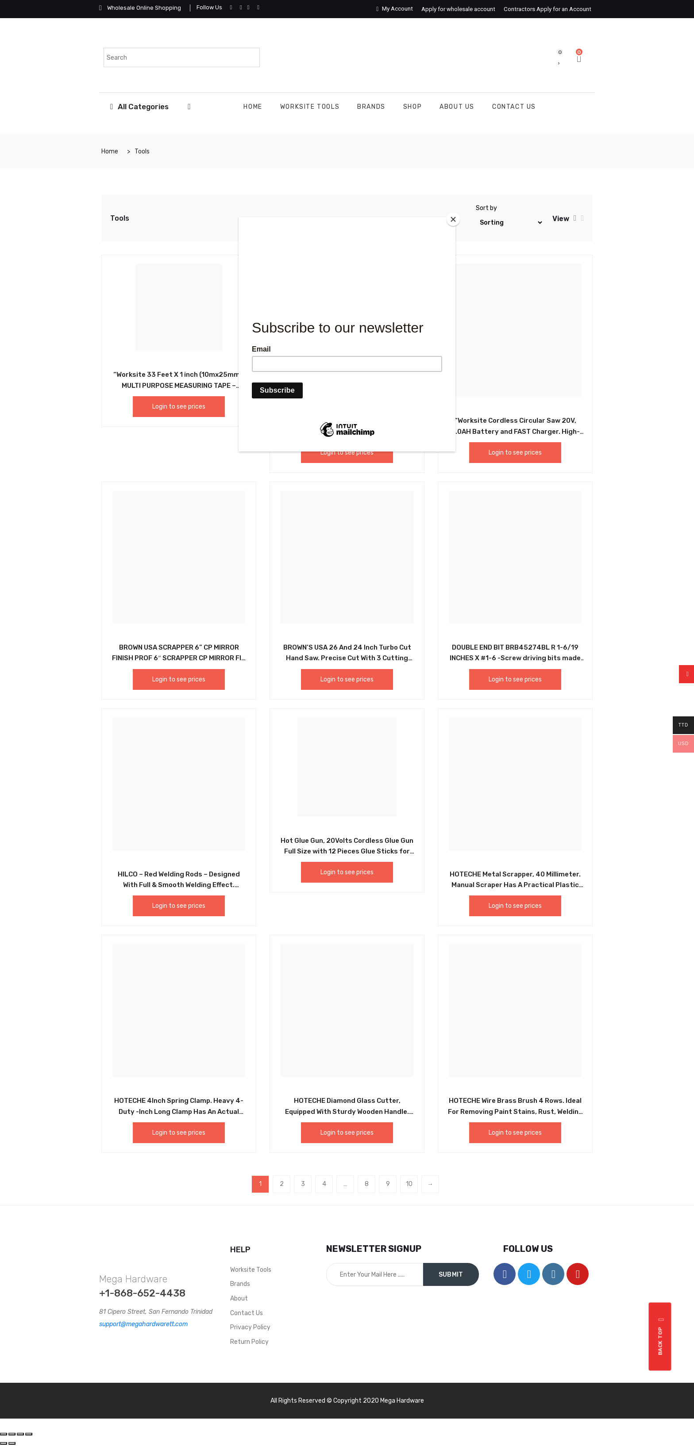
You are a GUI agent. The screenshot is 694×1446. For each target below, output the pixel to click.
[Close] (453, 219)
